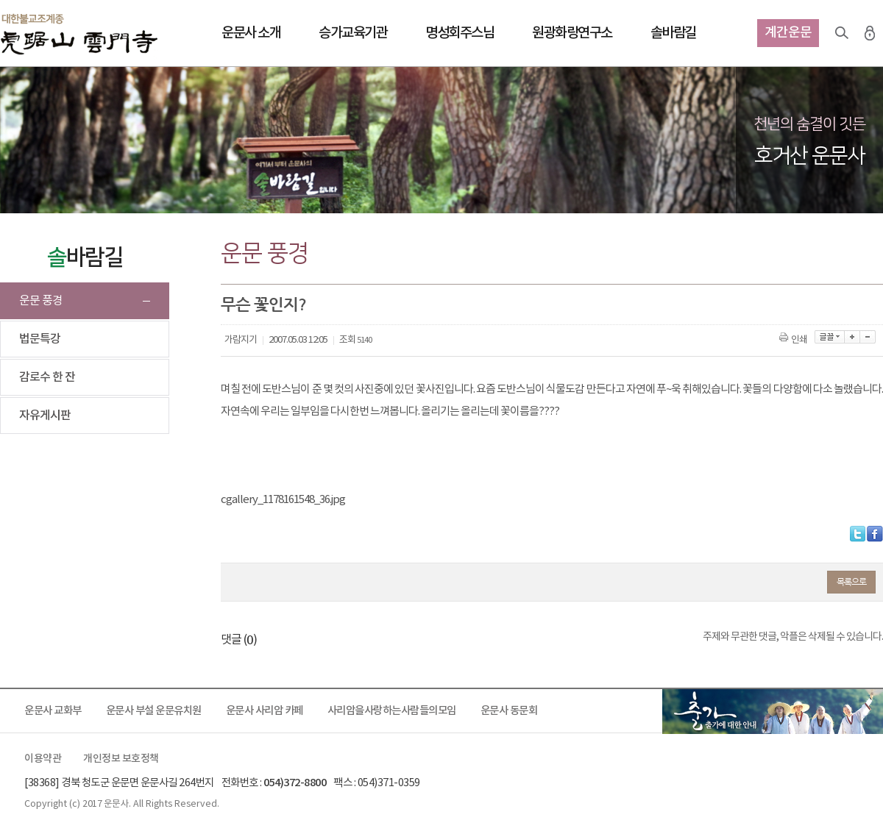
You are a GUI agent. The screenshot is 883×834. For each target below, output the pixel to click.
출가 (772, 711)
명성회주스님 (459, 33)
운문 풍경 (41, 300)
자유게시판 (45, 415)
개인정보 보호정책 (121, 759)
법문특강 (39, 339)
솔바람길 (673, 33)
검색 (842, 33)
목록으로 (851, 582)
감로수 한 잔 (47, 377)
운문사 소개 (250, 33)
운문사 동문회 (509, 711)
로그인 (870, 33)
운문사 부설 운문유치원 (154, 711)
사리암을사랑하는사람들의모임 (391, 711)
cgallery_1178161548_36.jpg (283, 499)
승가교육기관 (353, 33)
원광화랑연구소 (572, 33)
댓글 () (239, 639)
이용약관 (42, 759)
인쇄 (794, 340)
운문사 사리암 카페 (264, 711)
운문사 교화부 (53, 711)
